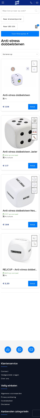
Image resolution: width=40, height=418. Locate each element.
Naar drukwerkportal (12, 19)
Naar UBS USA (9, 26)
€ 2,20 (6, 283)
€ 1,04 (6, 107)
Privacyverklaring (8, 397)
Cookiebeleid (6, 401)
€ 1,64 (6, 224)
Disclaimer (5, 404)
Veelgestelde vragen (10, 375)
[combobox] (17, 11)
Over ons (5, 378)
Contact (4, 371)
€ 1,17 (5, 165)
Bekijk (32, 107)
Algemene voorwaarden (11, 393)
